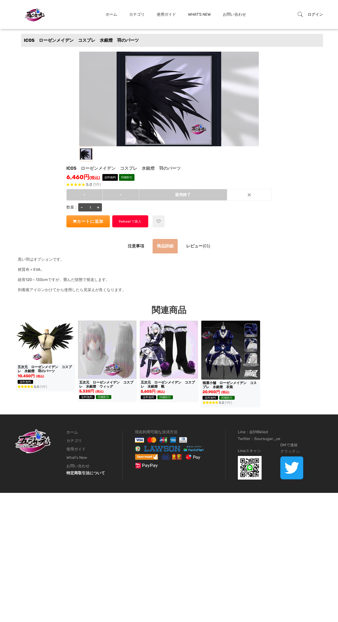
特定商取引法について (85, 473)
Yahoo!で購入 (139, 221)
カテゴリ (137, 14)
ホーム (111, 14)
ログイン (315, 14)
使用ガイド (166, 14)
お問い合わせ (234, 14)
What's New (199, 14)
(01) (200, 246)
